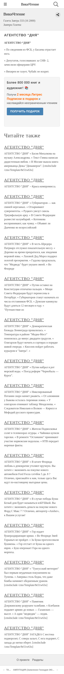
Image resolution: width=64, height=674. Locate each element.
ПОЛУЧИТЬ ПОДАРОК (25, 111)
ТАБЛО (9, 670)
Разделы (37, 659)
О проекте (23, 659)
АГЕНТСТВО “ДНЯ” (24, 147)
